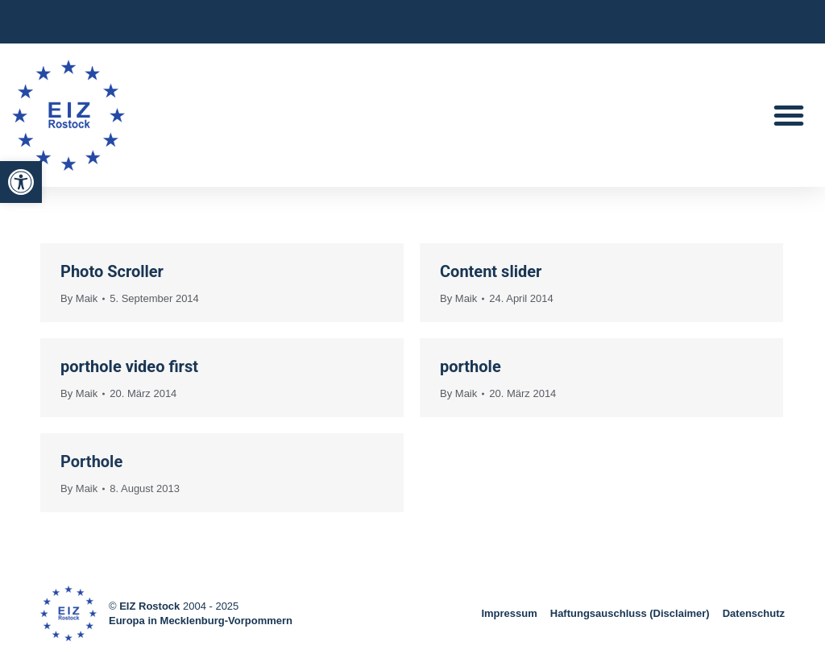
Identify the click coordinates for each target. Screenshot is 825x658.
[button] (21, 182)
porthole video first (129, 366)
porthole (470, 366)
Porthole (91, 461)
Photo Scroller (112, 271)
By (78, 298)
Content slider (490, 271)
